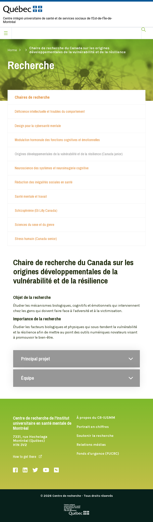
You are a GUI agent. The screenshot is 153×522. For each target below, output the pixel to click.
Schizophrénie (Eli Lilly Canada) (36, 210)
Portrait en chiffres (92, 427)
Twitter (35, 470)
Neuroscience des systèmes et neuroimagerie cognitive (51, 168)
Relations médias (91, 445)
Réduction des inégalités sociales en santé (43, 182)
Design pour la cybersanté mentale (38, 125)
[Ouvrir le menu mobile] (6, 33)
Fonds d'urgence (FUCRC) (97, 454)
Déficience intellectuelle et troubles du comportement (50, 111)
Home (14, 50)
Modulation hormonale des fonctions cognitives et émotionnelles (57, 140)
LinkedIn (25, 470)
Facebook (15, 470)
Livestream (56, 470)
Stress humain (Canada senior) (36, 238)
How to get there (27, 456)
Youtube (46, 470)
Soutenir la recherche (95, 436)
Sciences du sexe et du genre (34, 224)
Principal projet (35, 359)
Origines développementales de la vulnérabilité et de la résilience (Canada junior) (69, 154)
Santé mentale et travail (31, 196)
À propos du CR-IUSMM (95, 418)
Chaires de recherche (32, 97)
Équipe (27, 378)
